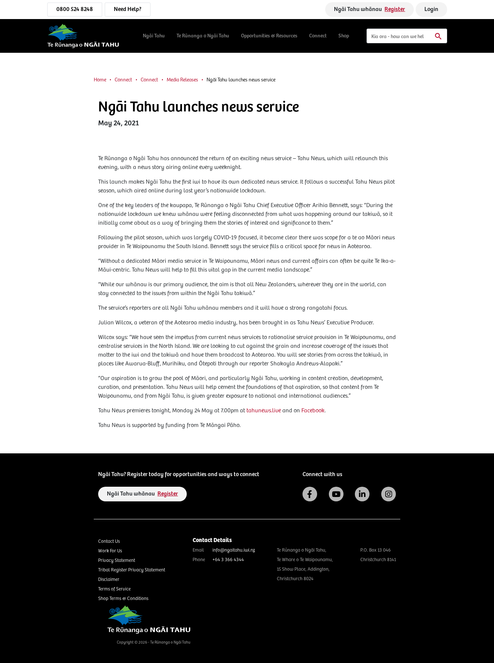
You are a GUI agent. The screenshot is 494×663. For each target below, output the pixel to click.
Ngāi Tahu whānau (369, 9)
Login (431, 9)
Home (100, 80)
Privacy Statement (116, 560)
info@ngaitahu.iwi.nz (233, 550)
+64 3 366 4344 (228, 560)
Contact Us (109, 541)
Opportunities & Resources (269, 36)
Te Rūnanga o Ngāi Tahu (203, 36)
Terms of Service (114, 589)
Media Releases (182, 80)
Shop (343, 36)
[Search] (407, 36)
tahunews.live (263, 411)
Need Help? (127, 9)
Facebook (312, 411)
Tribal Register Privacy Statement (131, 570)
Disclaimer (108, 579)
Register (395, 9)
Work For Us (110, 551)
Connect (318, 36)
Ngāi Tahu (154, 36)
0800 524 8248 (74, 9)
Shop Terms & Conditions (123, 598)
